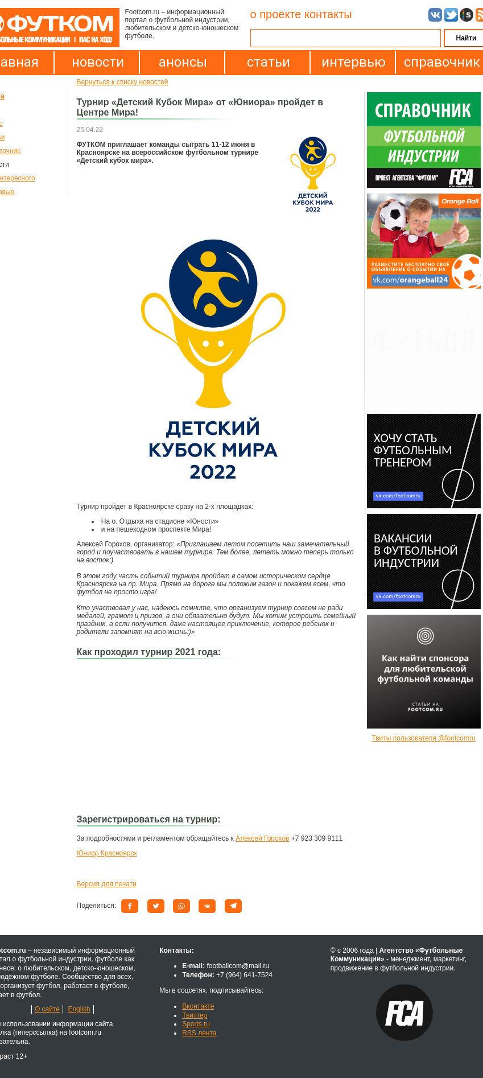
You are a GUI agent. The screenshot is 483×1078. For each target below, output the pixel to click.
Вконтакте (198, 1006)
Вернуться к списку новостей (122, 82)
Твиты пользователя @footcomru (423, 738)
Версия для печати (107, 884)
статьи (268, 62)
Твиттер (194, 1015)
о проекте (276, 14)
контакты (328, 14)
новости (98, 62)
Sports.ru (196, 1024)
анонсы (183, 62)
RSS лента (199, 1033)
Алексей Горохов (262, 838)
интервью (353, 62)
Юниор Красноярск (107, 853)
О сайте (47, 1009)
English (79, 1009)
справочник (439, 62)
